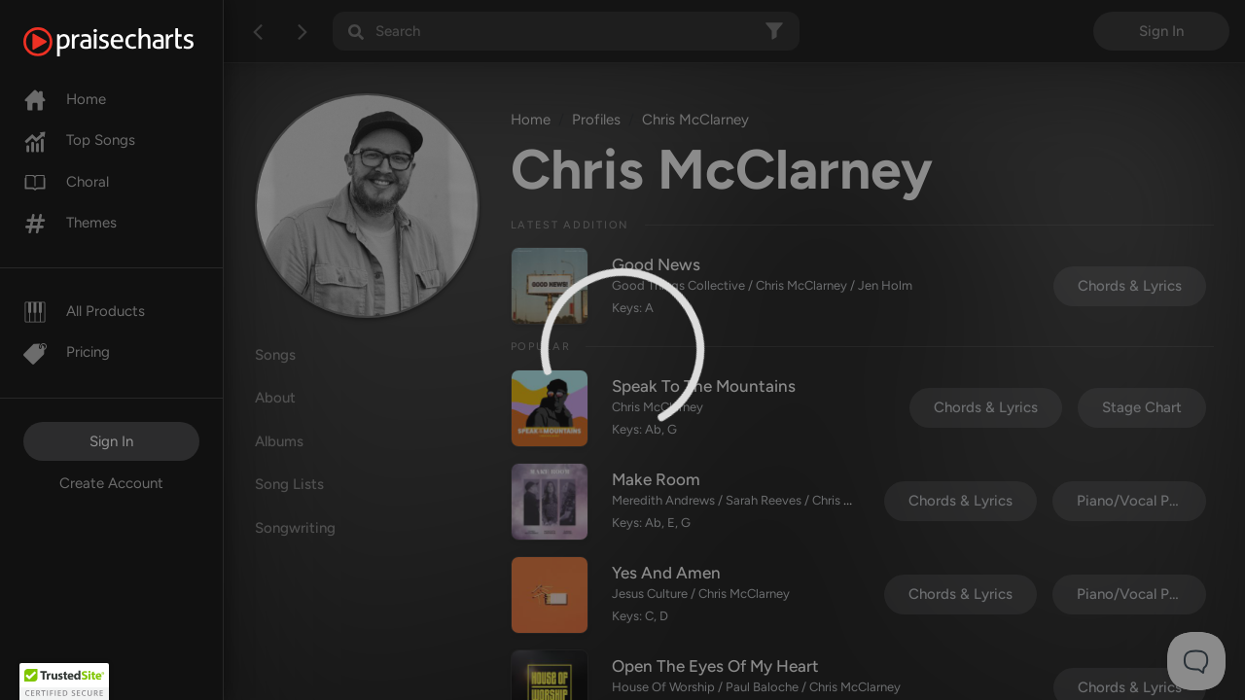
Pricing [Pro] (66, 352)
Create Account (111, 483)
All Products (84, 311)
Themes (70, 222)
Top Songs (79, 140)
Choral (66, 182)
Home (64, 99)
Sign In (111, 441)
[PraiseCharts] (132, 41)
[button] (64, 681)
